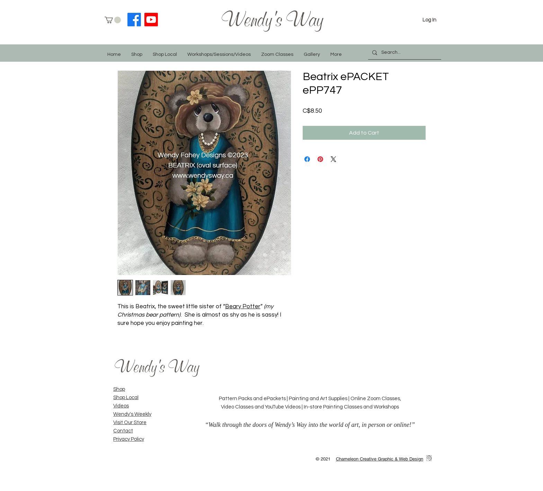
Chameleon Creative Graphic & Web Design (379, 459)
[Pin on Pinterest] (320, 159)
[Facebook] (134, 19)
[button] (113, 20)
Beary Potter (242, 306)
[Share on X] (333, 159)
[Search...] (404, 52)
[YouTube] (151, 19)
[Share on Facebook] (307, 159)
